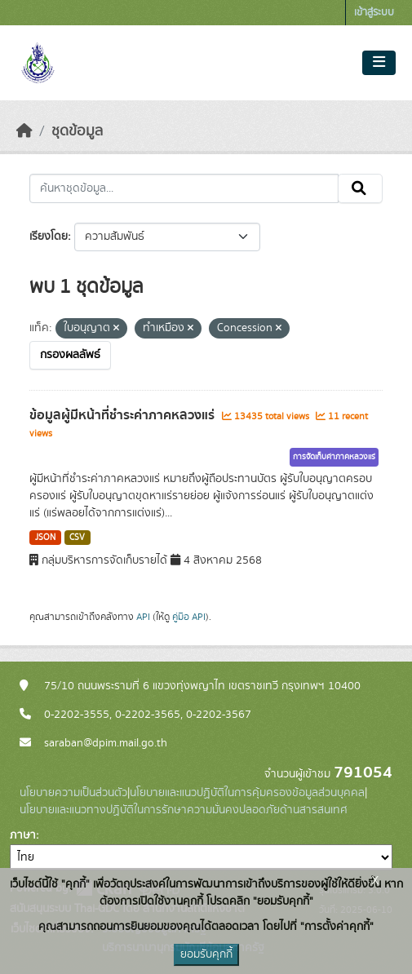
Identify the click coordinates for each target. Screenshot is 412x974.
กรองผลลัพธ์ (70, 355)
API (143, 616)
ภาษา (23, 835)
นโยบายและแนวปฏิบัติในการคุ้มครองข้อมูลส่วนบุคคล (247, 793)
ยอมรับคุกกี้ (206, 954)
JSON (45, 537)
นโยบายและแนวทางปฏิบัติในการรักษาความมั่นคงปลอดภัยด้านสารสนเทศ (184, 810)
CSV (77, 537)
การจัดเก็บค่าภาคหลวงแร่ (334, 457)
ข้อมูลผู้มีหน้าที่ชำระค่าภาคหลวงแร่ (123, 415)
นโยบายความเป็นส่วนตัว (73, 793)
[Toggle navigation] (379, 63)
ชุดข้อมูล (77, 131)
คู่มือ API (189, 616)
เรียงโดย (48, 236)
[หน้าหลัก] (24, 131)
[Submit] (360, 188)
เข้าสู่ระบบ (374, 12)
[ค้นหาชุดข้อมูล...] (184, 188)
